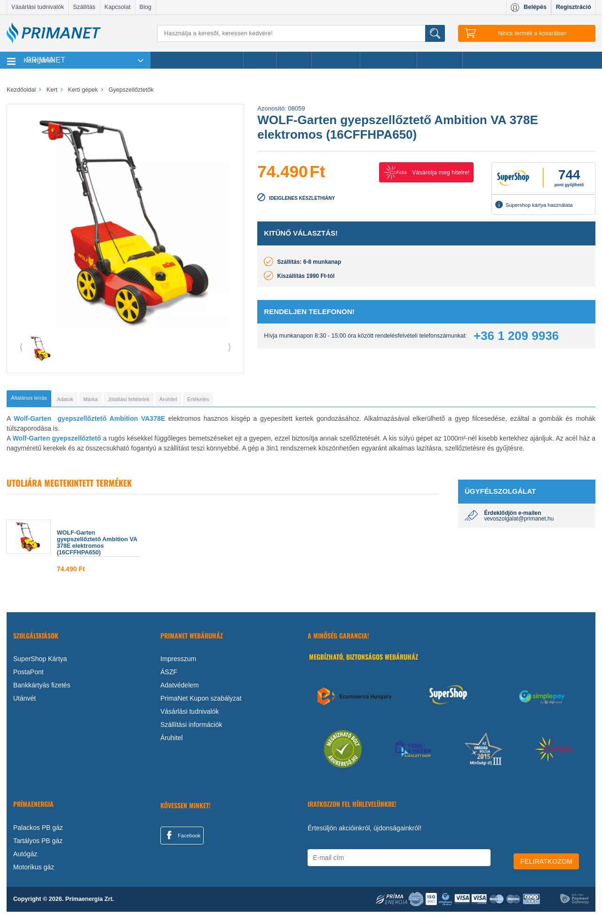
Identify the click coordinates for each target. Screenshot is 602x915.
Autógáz (25, 856)
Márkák (294, 60)
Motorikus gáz (33, 870)
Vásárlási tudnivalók (37, 7)
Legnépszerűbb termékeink (197, 60)
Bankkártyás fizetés (41, 688)
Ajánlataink (440, 60)
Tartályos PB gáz (38, 843)
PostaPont (28, 675)
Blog (145, 7)
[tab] (44, 400)
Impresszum (178, 662)
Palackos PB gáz (38, 830)
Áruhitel (171, 741)
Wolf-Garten (32, 422)
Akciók (259, 60)
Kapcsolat (117, 7)
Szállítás (84, 7)
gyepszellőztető (77, 441)
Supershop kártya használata (533, 204)
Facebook (182, 838)
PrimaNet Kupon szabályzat (201, 701)
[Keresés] (301, 33)
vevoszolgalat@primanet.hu (519, 522)
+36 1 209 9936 (516, 336)
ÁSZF (168, 675)
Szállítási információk (191, 728)
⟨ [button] (21, 347)
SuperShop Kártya (40, 662)
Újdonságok (335, 60)
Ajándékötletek (388, 60)
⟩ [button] (229, 347)
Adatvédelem (179, 688)
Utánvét (24, 701)
